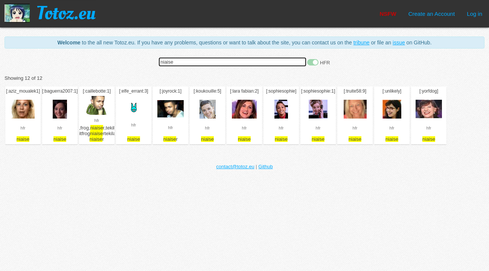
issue (399, 43)
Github (265, 166)
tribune (361, 43)
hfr (23, 128)
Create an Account (431, 14)
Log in (474, 14)
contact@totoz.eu (235, 166)
